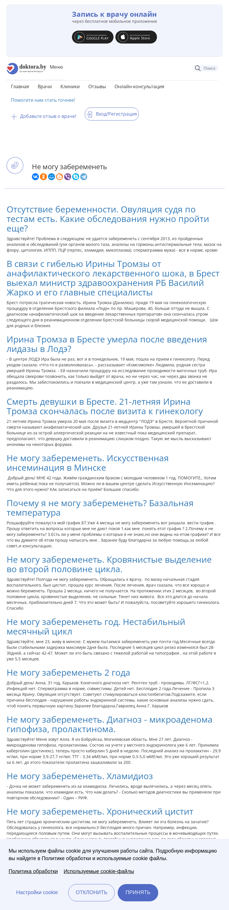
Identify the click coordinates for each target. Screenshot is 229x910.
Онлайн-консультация (139, 86)
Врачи (45, 86)
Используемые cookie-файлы (99, 871)
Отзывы (97, 86)
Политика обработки (33, 871)
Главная (20, 86)
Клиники (70, 86)
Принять (137, 892)
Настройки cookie (37, 892)
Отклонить (91, 892)
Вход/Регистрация (112, 114)
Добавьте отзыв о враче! (43, 116)
